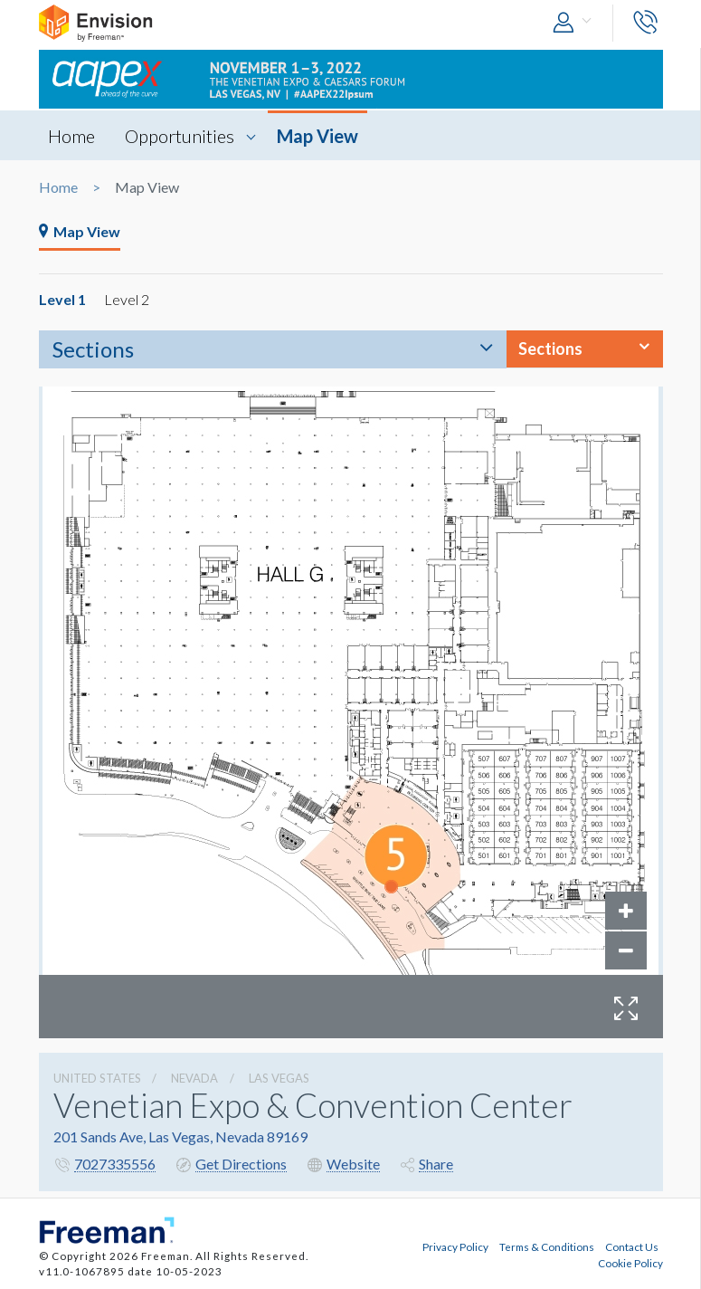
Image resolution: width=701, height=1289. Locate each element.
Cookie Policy (630, 1262)
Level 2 (126, 299)
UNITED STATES (97, 1078)
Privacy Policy (455, 1246)
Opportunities (179, 136)
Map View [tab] (79, 231)
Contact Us (631, 1246)
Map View (317, 136)
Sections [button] (550, 348)
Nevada (194, 1078)
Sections (93, 349)
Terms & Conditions (546, 1246)
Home (71, 136)
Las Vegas (279, 1078)
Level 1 (62, 299)
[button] (576, 23)
